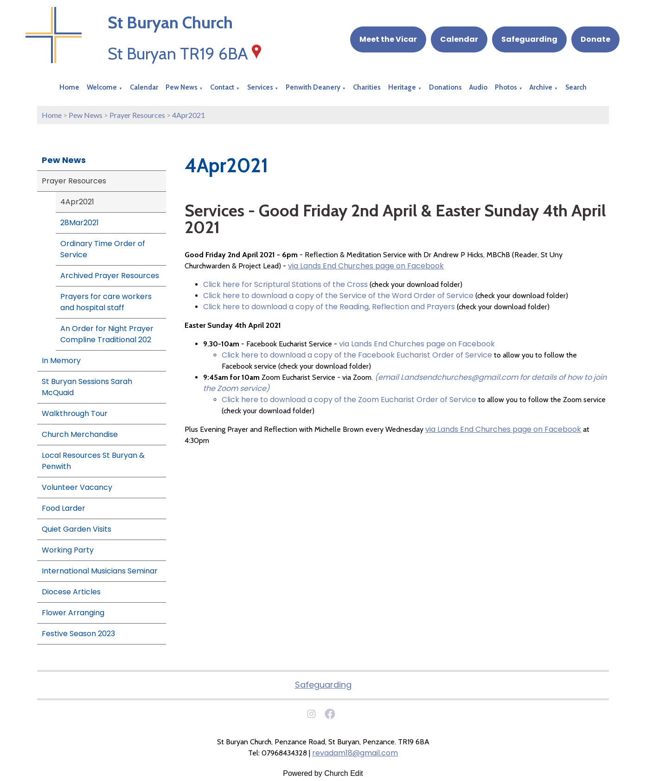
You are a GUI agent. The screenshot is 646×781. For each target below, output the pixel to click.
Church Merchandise (80, 434)
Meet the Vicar (388, 39)
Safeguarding (529, 39)
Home (69, 87)
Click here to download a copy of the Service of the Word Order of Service (338, 295)
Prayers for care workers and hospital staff (106, 302)
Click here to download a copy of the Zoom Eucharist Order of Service (349, 399)
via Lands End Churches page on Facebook (366, 265)
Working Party (68, 550)
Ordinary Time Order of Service (102, 249)
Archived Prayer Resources (109, 275)
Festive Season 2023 (78, 633)
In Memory (61, 360)
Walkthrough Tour (75, 413)
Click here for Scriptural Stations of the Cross (285, 284)
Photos (506, 87)
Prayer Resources (137, 115)
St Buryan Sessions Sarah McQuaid (87, 387)
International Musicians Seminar (100, 571)
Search (576, 87)
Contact (222, 87)
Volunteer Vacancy (77, 487)
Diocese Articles (71, 591)
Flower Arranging (73, 612)
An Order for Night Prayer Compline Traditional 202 (107, 334)
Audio (478, 87)
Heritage (402, 87)
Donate (595, 39)
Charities (367, 87)
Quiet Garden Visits (76, 529)
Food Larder (63, 508)
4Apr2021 (188, 115)
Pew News (182, 87)
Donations (445, 87)
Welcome (102, 87)
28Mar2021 (79, 222)
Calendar (459, 39)
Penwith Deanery (313, 87)
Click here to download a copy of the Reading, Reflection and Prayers (329, 306)
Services (260, 87)
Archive (541, 87)
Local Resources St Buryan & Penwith (93, 461)
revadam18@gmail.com (355, 753)
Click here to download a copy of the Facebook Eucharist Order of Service (357, 355)
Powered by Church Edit (323, 773)
